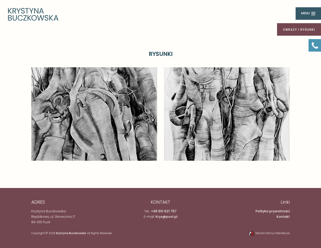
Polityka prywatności (272, 211)
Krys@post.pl (167, 216)
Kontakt (283, 216)
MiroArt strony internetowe (269, 233)
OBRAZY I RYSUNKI (299, 29)
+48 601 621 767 (164, 211)
